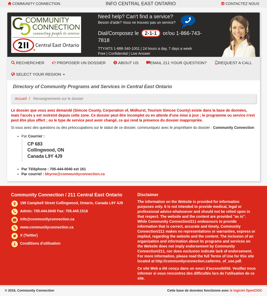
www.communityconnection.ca (47, 227)
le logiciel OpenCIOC (246, 290)
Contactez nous (240, 4)
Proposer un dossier (79, 63)
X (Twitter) (29, 235)
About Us (125, 63)
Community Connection (34, 4)
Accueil (21, 98)
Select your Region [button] (38, 74)
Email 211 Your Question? (176, 63)
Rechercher (27, 63)
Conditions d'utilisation (40, 243)
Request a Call (233, 63)
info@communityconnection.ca (47, 219)
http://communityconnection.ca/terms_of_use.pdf (198, 261)
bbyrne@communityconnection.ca (75, 174)
